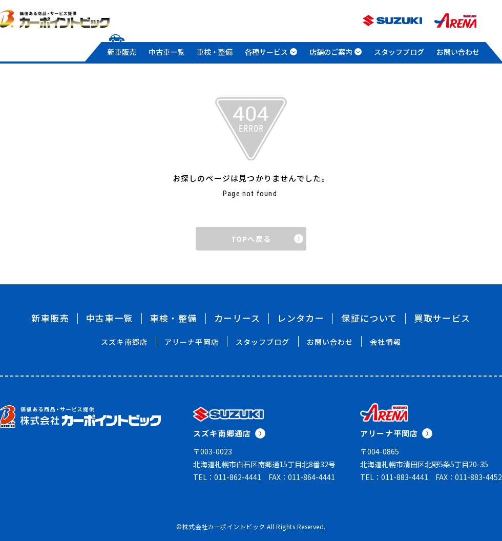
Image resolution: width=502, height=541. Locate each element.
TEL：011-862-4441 (227, 477)
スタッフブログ (399, 52)
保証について (369, 317)
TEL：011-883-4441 (394, 477)
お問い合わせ (457, 52)
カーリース (237, 317)
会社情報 (385, 342)
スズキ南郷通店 (229, 433)
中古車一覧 (166, 52)
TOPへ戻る (267, 239)
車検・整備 (215, 52)
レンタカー (300, 317)
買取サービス (442, 317)
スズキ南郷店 (124, 342)
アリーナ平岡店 (191, 342)
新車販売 (122, 52)
